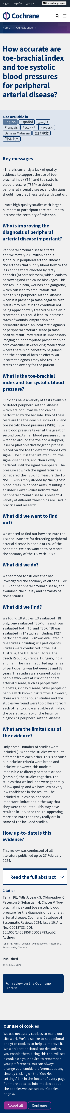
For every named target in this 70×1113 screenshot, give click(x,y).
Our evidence (24, 27)
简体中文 (12, 138)
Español (18, 3)
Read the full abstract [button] (33, 877)
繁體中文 (42, 133)
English (6, 3)
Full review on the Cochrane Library (28, 985)
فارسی (30, 3)
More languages (54, 3)
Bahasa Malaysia (17, 133)
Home (6, 27)
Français (11, 127)
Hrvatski (46, 127)
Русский (28, 127)
